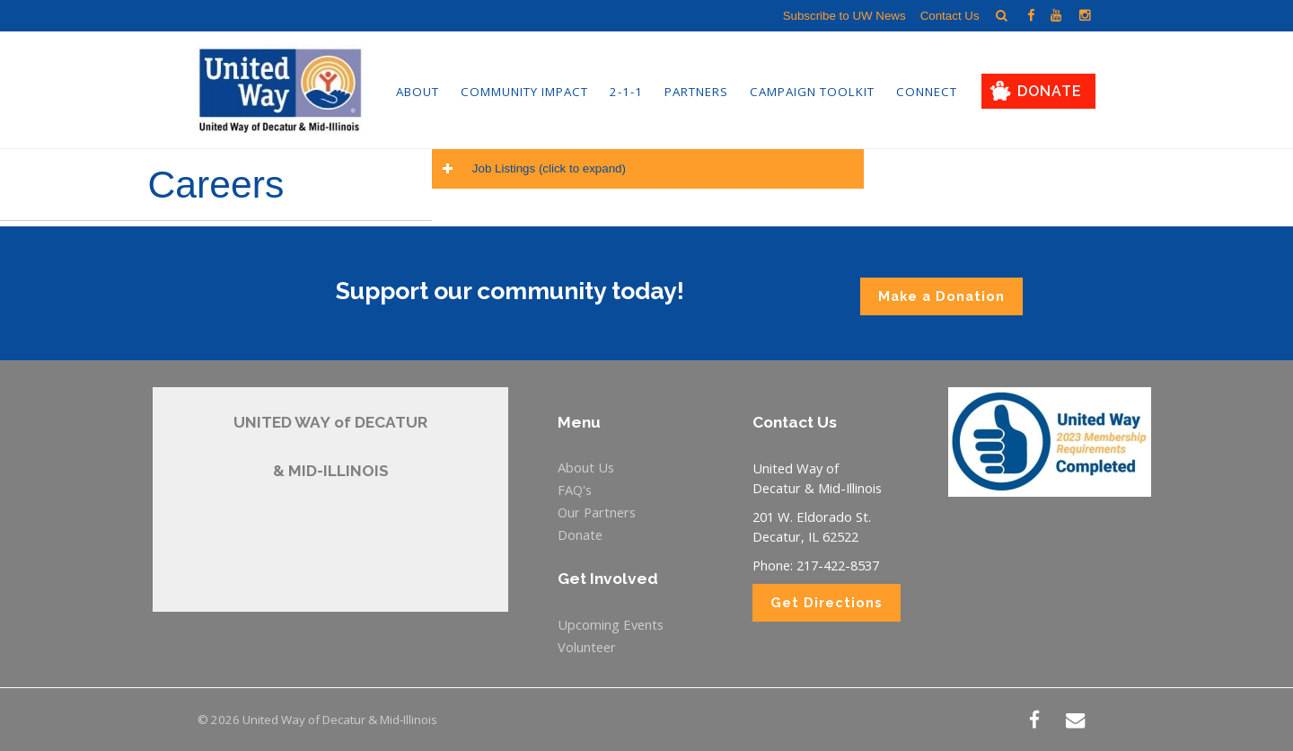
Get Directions (826, 602)
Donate (1049, 91)
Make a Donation (941, 296)
